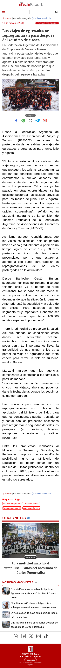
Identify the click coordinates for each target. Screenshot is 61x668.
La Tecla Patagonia (22, 18)
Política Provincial (43, 18)
